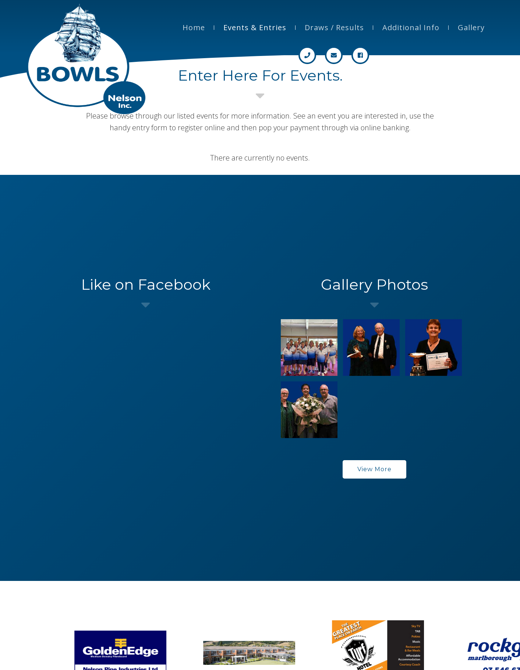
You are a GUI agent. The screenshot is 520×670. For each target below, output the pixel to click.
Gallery (471, 27)
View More (374, 469)
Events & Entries (254, 27)
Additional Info (410, 27)
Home (194, 27)
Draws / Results (334, 27)
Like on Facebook (146, 284)
